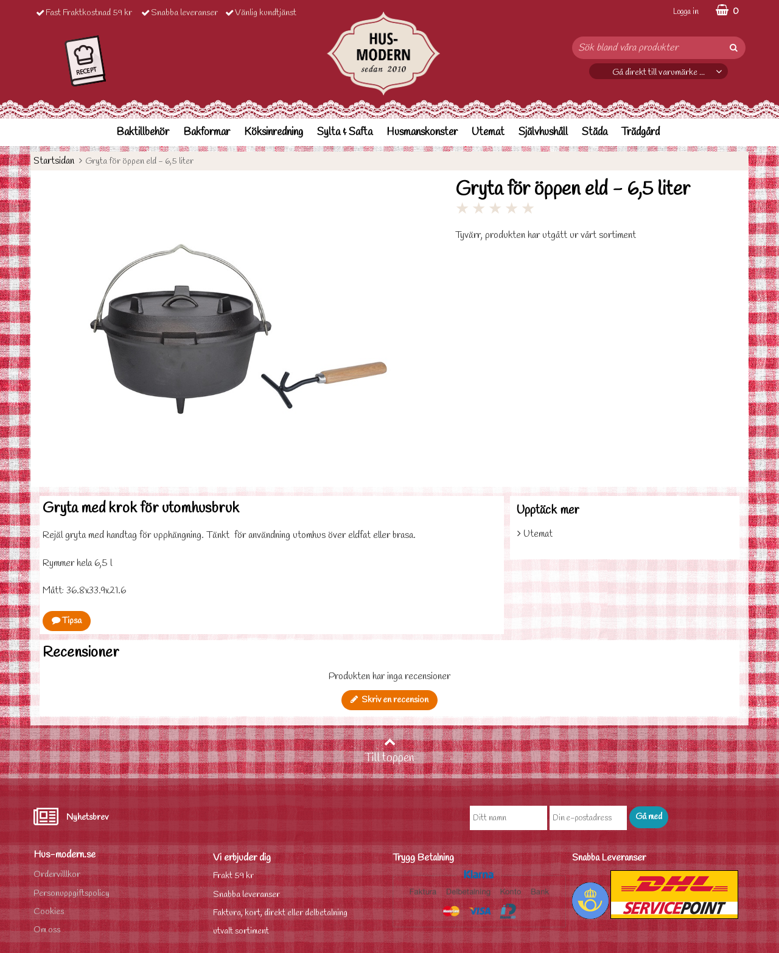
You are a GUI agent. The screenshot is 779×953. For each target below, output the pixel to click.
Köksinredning (273, 132)
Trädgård (640, 132)
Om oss (46, 930)
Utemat (488, 132)
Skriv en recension (389, 700)
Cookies (48, 912)
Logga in (686, 12)
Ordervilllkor (56, 875)
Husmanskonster (422, 132)
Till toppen (389, 751)
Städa (594, 132)
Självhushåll (543, 132)
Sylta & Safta (344, 132)
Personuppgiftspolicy (71, 893)
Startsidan (53, 161)
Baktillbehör (142, 132)
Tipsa (67, 621)
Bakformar (206, 132)
